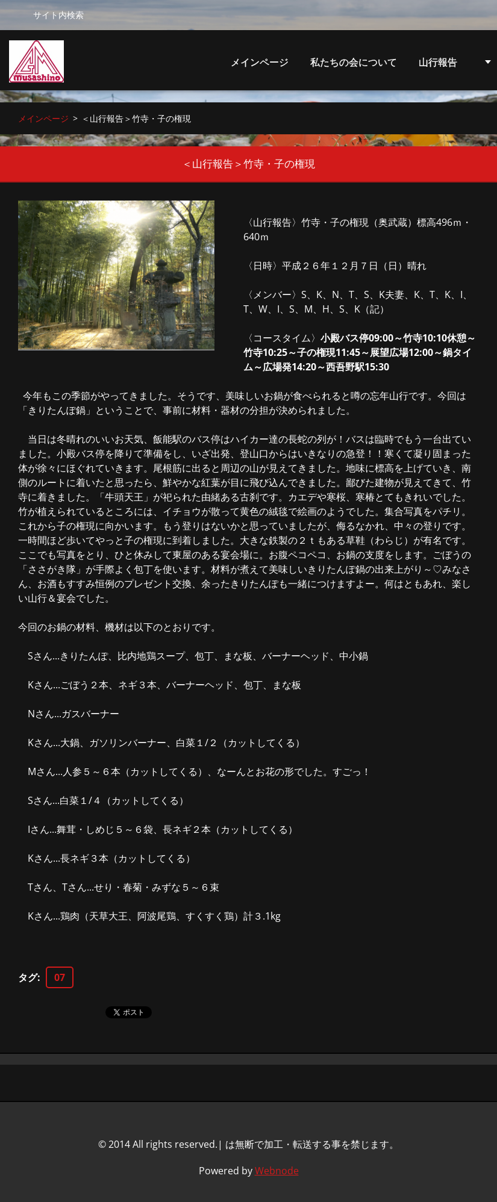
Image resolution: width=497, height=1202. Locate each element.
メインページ (260, 62)
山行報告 (438, 65)
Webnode (277, 1170)
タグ (27, 977)
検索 (16, 14)
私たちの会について (353, 65)
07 (59, 977)
